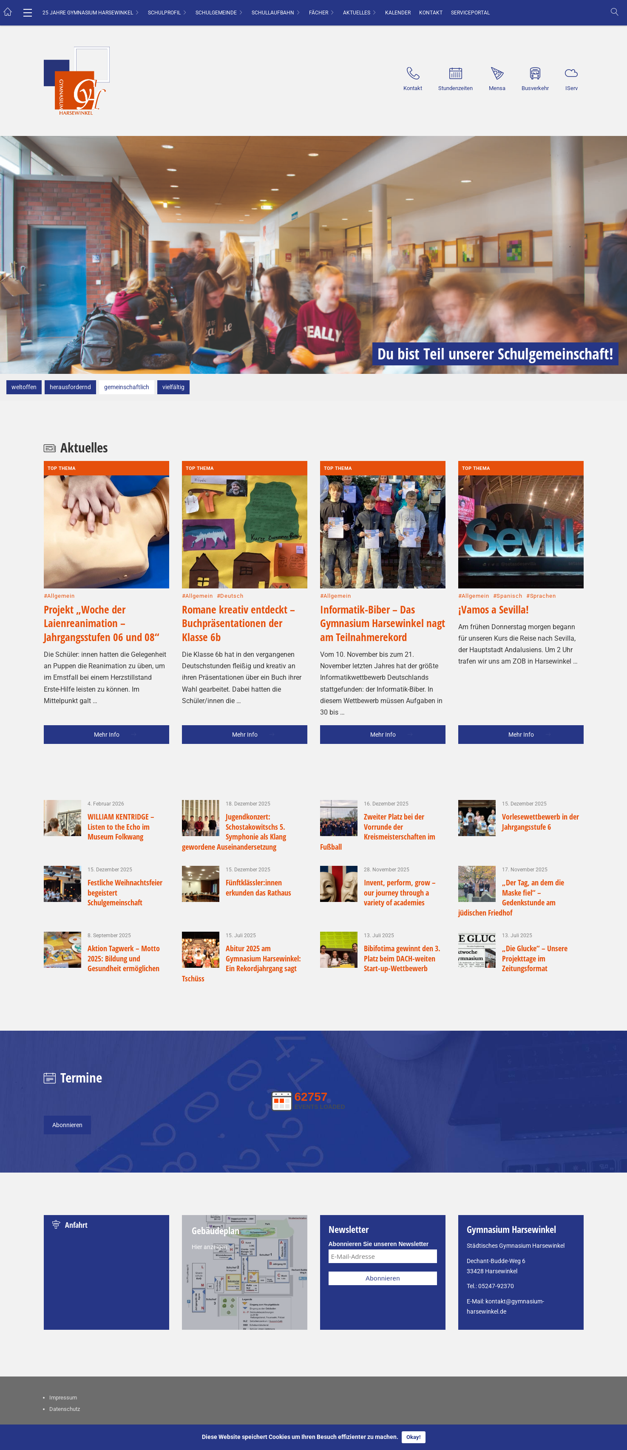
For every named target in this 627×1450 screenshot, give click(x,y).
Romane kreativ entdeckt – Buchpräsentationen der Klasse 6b (238, 589)
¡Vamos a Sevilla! (493, 575)
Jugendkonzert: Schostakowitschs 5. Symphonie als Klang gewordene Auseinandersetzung (234, 797)
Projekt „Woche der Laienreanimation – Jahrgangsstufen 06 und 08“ (101, 589)
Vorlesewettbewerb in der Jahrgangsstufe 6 (540, 787)
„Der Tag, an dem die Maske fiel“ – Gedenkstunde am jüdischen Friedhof (511, 863)
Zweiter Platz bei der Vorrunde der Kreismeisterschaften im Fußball (378, 797)
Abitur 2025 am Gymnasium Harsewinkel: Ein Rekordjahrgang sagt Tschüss (241, 929)
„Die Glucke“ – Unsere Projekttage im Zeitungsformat (534, 924)
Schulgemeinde (216, 13)
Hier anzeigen (209, 1213)
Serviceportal (470, 13)
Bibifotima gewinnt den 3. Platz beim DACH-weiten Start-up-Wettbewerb (402, 924)
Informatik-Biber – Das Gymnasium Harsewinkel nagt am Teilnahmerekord (382, 589)
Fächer (318, 13)
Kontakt (431, 13)
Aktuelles (356, 13)
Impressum (63, 1363)
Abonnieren (67, 1091)
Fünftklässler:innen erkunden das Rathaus (258, 853)
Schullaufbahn (273, 13)
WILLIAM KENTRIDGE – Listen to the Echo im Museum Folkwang (121, 792)
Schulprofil (164, 13)
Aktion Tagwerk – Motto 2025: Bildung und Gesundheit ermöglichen (125, 924)
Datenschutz (64, 1375)
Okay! (413, 1437)
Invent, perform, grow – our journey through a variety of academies (400, 858)
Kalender (398, 13)
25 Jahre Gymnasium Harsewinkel (88, 13)
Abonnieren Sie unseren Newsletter (379, 1210)
